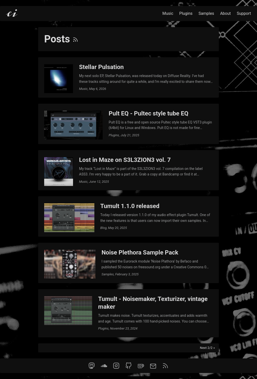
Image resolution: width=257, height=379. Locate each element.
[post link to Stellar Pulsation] (128, 77)
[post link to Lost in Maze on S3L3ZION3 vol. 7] (128, 170)
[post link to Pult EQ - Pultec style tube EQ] (128, 124)
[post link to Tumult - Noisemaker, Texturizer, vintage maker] (128, 313)
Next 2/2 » (207, 348)
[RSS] (75, 39)
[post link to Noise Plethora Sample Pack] (128, 263)
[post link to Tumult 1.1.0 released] (128, 216)
